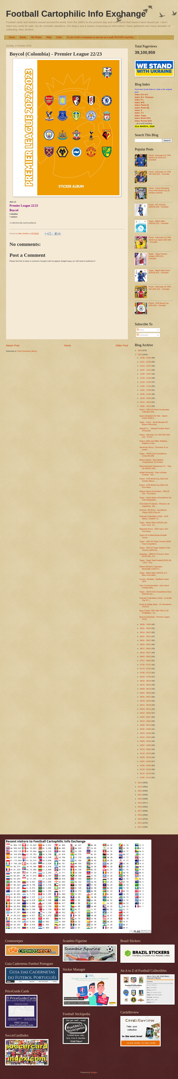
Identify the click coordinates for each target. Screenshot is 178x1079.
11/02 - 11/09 (145, 390)
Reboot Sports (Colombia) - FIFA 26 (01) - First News (154, 492)
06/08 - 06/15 (145, 689)
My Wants (36, 37)
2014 (140, 823)
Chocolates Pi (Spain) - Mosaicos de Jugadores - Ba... (155, 505)
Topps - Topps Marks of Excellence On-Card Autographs (156, 499)
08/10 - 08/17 (145, 653)
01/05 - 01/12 (145, 777)
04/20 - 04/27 (145, 717)
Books (23, 37)
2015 (140, 819)
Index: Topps (140, 116)
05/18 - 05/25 (145, 701)
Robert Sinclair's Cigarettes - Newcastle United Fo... (151, 568)
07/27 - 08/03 (145, 661)
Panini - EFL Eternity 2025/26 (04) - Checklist (158, 206)
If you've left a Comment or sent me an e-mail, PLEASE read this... (101, 37)
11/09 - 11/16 (145, 386)
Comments (142, 335)
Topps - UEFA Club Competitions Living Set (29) (153, 455)
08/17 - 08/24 (145, 649)
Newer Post (12, 345)
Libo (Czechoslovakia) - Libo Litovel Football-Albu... (154, 586)
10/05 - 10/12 (145, 406)
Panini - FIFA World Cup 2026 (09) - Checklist (159, 304)
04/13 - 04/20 (145, 721)
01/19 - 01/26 (145, 769)
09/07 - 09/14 (145, 636)
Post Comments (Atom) (27, 351)
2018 (140, 807)
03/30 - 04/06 (145, 729)
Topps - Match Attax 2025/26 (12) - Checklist (158, 222)
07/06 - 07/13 (145, 673)
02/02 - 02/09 (145, 761)
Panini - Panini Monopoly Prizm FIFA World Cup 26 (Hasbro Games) (159, 190)
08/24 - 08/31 (145, 644)
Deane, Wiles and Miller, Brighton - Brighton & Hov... (154, 442)
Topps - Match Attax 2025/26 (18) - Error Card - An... (154, 524)
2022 (140, 791)
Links (59, 37)
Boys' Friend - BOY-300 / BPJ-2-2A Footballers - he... (154, 612)
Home (12, 37)
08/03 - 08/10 (145, 656)
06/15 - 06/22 (145, 685)
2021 (140, 795)
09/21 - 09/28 (145, 628)
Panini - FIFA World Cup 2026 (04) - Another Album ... (154, 480)
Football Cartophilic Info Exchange (76, 14)
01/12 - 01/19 (145, 773)
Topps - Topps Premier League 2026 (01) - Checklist (158, 256)
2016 (140, 815)
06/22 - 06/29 (145, 681)
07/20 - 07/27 (145, 665)
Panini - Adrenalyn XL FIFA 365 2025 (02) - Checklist (160, 288)
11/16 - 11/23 (145, 382)
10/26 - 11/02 (145, 394)
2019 (140, 803)
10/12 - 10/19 (145, 402)
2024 (140, 783)
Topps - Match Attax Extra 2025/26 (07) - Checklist (159, 271)
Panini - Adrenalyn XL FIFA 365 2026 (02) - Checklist (160, 173)
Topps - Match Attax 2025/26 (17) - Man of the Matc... (154, 574)
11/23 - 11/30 (145, 378)
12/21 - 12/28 (145, 362)
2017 (140, 811)
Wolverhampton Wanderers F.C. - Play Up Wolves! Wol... (155, 467)
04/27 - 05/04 (145, 713)
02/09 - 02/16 (145, 757)
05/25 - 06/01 (145, 697)
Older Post (122, 345)
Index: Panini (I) (142, 105)
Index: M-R (139, 102)
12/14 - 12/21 (145, 366)
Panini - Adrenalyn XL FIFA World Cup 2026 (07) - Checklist (160, 157)
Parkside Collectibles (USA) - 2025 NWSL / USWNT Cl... (154, 517)
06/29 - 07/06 (145, 677)
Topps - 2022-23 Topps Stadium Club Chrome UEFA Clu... (155, 549)
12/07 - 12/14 (145, 370)
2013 (140, 827)
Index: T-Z (139, 113)
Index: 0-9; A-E (141, 94)
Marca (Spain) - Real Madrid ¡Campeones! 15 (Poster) (151, 461)
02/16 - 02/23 (145, 753)
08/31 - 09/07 (145, 640)
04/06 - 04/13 (145, 725)
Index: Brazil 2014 (143, 118)
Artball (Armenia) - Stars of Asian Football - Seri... (153, 473)
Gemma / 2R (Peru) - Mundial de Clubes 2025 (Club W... (153, 511)
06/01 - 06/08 (145, 693)
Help (48, 37)
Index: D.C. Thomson (144, 97)
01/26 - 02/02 (145, 765)
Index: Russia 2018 (143, 121)
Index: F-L (139, 100)
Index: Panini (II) (142, 108)
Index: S (138, 110)
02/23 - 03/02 (145, 749)
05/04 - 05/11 (145, 709)
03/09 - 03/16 (145, 741)
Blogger (94, 1072)
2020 (140, 799)
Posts (140, 330)
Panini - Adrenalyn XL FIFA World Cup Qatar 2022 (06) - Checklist (160, 239)
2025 (140, 354)
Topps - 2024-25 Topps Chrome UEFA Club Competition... (155, 542)
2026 (140, 350)
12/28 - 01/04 (145, 358)
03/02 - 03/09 (145, 745)
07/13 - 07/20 (145, 669)
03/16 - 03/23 (145, 737)
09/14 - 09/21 (145, 632)
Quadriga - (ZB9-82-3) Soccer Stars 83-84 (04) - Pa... (154, 555)
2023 (140, 787)
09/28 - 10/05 (145, 624)
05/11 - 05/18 (145, 705)
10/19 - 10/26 (145, 398)
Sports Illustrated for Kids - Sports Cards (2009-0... (153, 417)
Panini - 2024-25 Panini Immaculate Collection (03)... (154, 411)
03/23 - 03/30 (145, 733)
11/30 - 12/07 (145, 374)
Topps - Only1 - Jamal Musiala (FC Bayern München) (154, 423)
